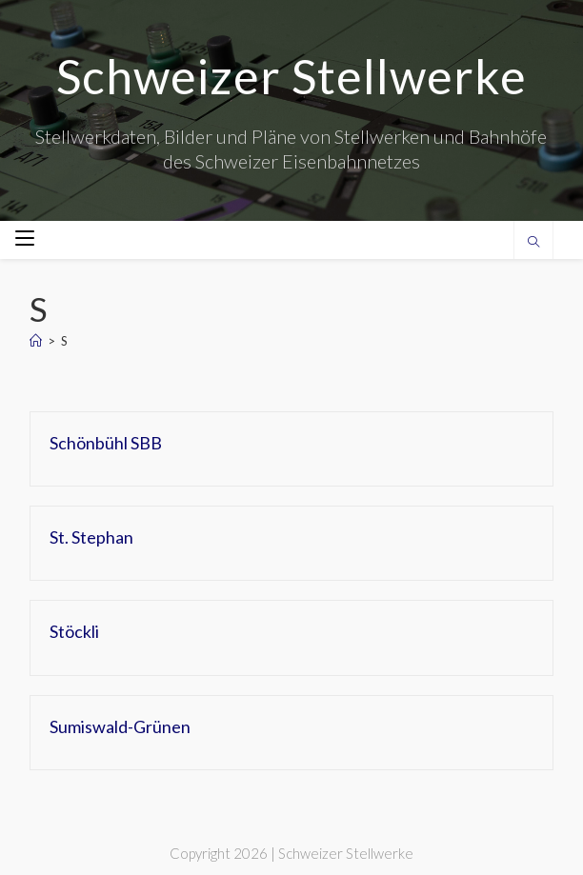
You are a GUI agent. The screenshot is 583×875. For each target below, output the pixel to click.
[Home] (36, 340)
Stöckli (74, 631)
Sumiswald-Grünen (120, 726)
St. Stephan (91, 537)
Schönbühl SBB (106, 442)
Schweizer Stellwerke (291, 76)
